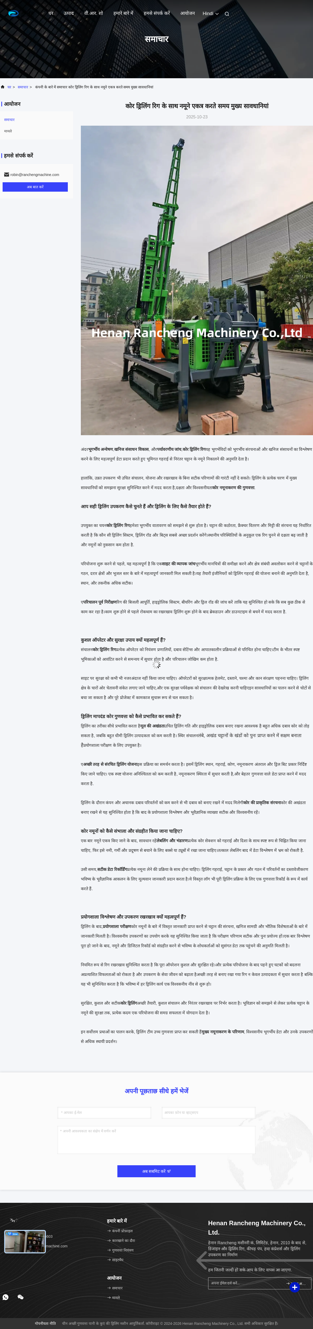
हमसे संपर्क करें (157, 13)
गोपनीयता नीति (45, 1323)
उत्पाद (69, 13)
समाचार (23, 87)
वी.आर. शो (93, 13)
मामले (8, 131)
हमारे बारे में (123, 13)
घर (51, 13)
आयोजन (187, 13)
